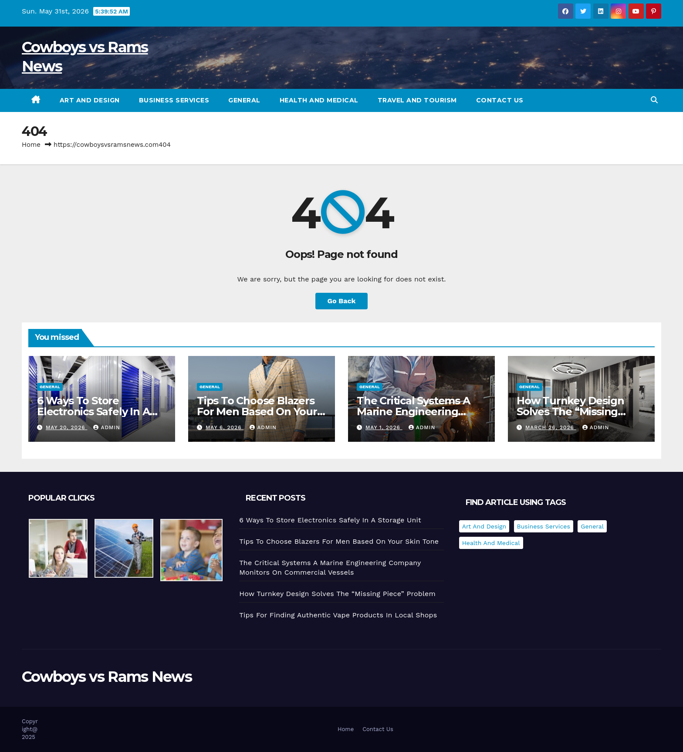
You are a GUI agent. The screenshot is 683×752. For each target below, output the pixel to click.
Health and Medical (319, 100)
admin (106, 427)
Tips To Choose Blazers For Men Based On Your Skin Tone (257, 411)
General (244, 100)
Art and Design (90, 100)
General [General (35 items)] (592, 526)
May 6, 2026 (224, 427)
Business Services (174, 100)
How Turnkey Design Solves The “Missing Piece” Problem (570, 411)
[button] (654, 100)
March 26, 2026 (550, 427)
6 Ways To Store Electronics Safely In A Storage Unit (93, 411)
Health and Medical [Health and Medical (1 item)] (491, 542)
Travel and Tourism (417, 100)
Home (31, 145)
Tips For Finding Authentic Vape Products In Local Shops (338, 615)
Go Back (342, 301)
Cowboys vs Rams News (107, 676)
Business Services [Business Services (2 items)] (543, 526)
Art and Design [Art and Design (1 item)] (484, 526)
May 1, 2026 (383, 427)
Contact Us (500, 100)
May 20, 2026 (67, 427)
